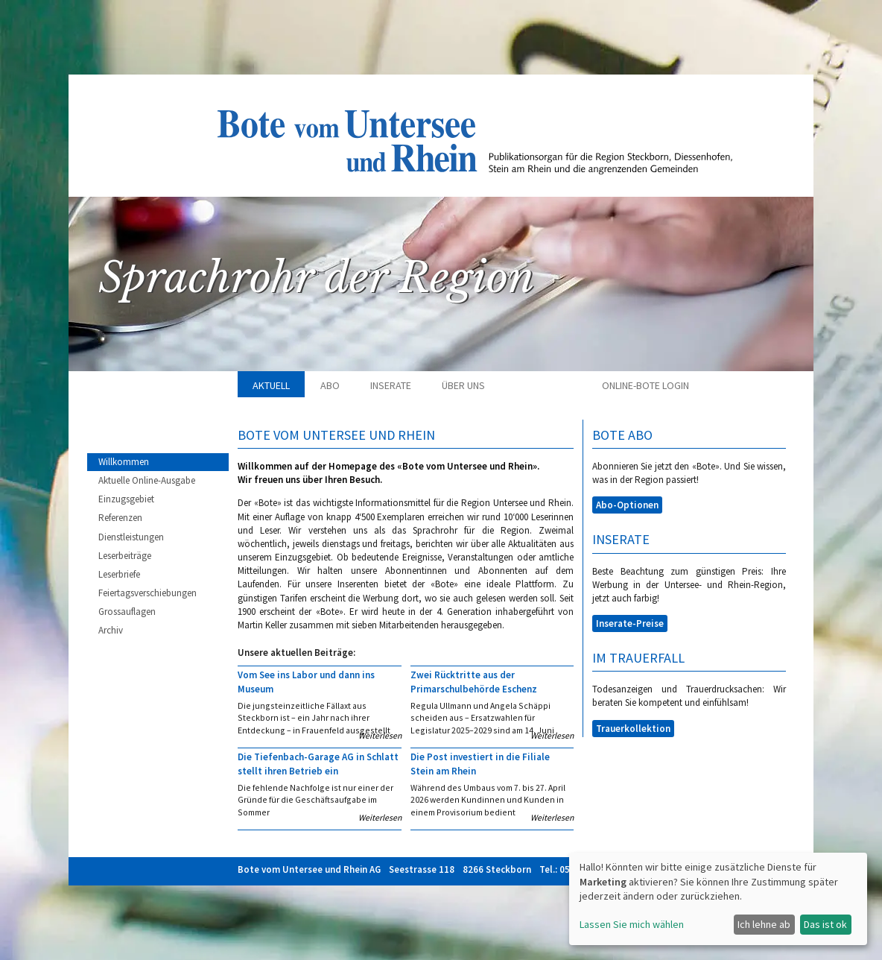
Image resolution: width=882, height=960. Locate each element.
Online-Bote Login (645, 385)
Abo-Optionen (627, 505)
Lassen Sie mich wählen (632, 924)
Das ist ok (825, 924)
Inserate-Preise (630, 623)
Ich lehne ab (763, 924)
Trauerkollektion (633, 728)
